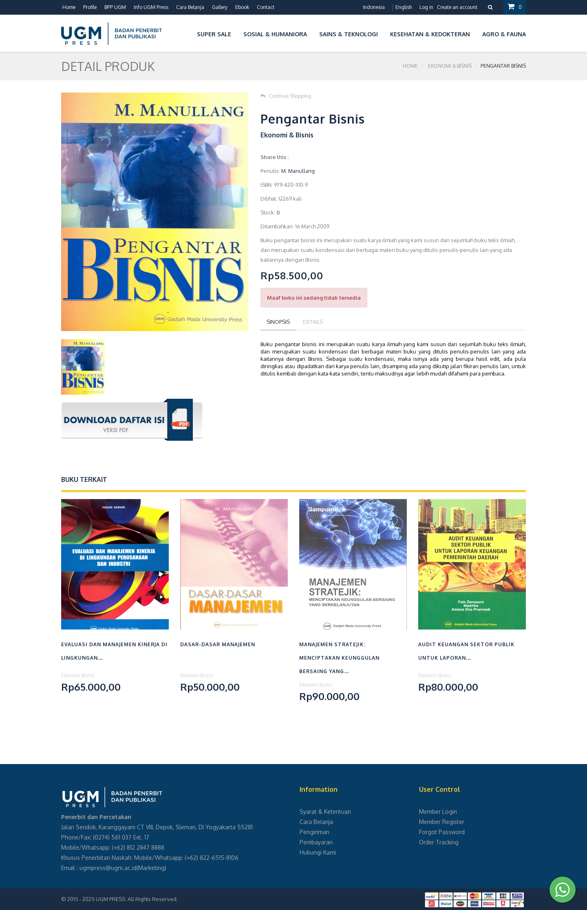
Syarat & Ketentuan (325, 811)
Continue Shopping (285, 96)
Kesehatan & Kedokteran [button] (430, 34)
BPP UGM (115, 7)
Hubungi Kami (318, 852)
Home (68, 7)
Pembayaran (316, 842)
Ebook (242, 7)
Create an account (457, 7)
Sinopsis (278, 321)
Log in (426, 7)
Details (313, 321)
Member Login (438, 811)
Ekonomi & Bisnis (450, 66)
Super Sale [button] (214, 34)
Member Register (441, 821)
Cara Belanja (190, 7)
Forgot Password (442, 831)
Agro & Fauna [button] (504, 34)
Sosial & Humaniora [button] (275, 34)
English (403, 7)
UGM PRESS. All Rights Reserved (136, 899)
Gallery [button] (219, 7)
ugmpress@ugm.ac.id (108, 867)
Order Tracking (439, 842)
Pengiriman (314, 831)
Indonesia (374, 7)
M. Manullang (298, 171)
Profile (90, 7)
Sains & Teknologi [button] (348, 34)
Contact (265, 7)
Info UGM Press (151, 7)
